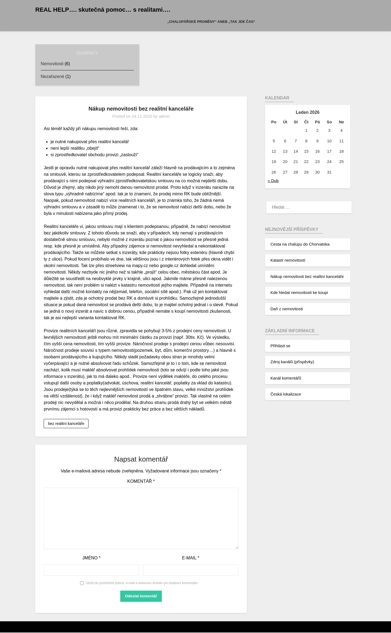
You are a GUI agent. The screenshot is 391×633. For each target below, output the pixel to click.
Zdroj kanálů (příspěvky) (292, 361)
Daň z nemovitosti (286, 308)
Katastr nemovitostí (287, 260)
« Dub (273, 180)
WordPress (198, 627)
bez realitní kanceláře (66, 424)
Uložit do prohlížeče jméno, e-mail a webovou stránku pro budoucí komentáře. (142, 583)
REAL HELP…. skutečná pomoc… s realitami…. (102, 9)
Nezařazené (52, 76)
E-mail (190, 558)
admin (164, 116)
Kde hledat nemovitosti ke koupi (299, 292)
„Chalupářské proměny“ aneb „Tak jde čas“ (211, 22)
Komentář (141, 481)
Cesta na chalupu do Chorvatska (300, 244)
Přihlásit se (280, 345)
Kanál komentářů (285, 378)
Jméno (91, 558)
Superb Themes (200, 627)
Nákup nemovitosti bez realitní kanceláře (307, 276)
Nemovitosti (52, 63)
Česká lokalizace (285, 394)
